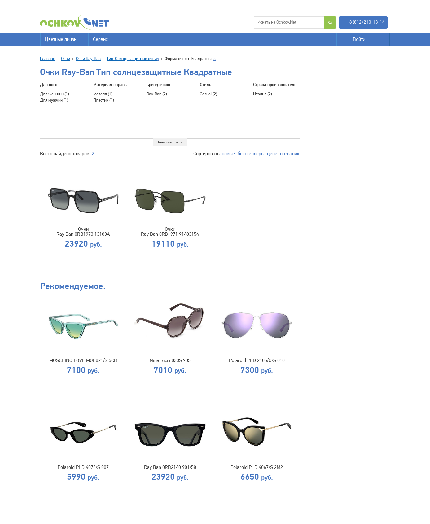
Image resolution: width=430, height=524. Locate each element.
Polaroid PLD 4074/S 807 (83, 467)
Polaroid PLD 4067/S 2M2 (256, 467)
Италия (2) (262, 94)
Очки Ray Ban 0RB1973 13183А (83, 232)
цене (272, 153)
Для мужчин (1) (54, 100)
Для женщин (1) (54, 94)
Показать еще (168, 142)
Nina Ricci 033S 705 (170, 360)
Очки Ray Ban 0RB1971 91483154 (170, 232)
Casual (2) (208, 94)
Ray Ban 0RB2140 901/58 (170, 467)
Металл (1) (102, 94)
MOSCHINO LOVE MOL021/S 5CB (83, 360)
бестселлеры (251, 153)
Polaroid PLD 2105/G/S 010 (257, 360)
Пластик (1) (103, 100)
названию (290, 153)
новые (228, 153)
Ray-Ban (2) (157, 94)
